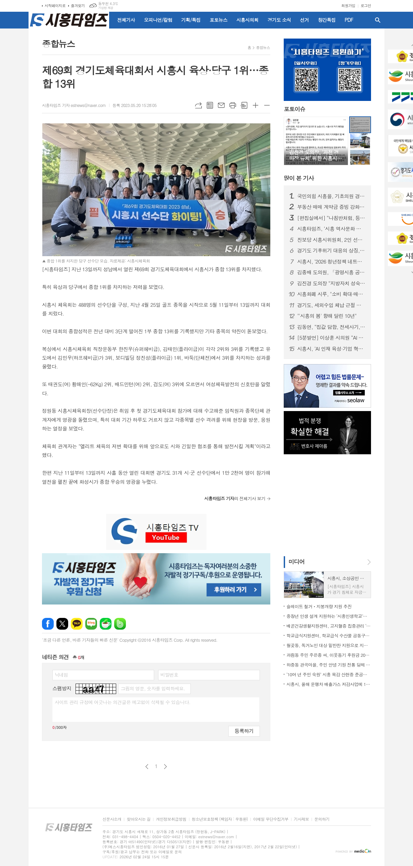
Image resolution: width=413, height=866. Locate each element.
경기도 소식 (279, 19)
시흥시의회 (247, 19)
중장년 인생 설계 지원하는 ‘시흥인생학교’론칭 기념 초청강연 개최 (328, 616)
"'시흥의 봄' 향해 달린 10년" (327, 315)
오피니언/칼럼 (158, 19)
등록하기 (244, 730)
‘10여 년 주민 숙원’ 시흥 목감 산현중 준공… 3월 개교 (328, 674)
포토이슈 (294, 109)
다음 (165, 766)
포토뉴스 (218, 19)
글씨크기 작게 (267, 105)
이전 (147, 766)
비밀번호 (169, 674)
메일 (221, 105)
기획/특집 (191, 19)
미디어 (296, 562)
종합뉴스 (263, 47)
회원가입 (348, 5)
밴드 (120, 624)
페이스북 (48, 624)
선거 (304, 19)
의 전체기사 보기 (234, 498)
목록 (209, 105)
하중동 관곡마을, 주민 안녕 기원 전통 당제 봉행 (328, 664)
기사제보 (301, 819)
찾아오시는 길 (138, 819)
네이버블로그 (91, 624)
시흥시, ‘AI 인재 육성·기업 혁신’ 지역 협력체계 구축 (331, 348)
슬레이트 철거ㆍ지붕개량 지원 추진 (319, 606)
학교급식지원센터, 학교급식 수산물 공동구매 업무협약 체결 (328, 635)
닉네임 (61, 674)
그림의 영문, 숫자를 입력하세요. (153, 688)
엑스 (62, 624)
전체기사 (126, 19)
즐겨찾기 (78, 5)
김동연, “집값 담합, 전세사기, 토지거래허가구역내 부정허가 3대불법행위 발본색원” (331, 327)
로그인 (366, 5)
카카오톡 (77, 624)
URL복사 (198, 105)
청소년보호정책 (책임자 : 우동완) (220, 819)
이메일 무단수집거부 (270, 819)
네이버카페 (105, 624)
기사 (299, 178)
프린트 (232, 105)
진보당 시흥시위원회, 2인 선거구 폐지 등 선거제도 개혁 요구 (331, 239)
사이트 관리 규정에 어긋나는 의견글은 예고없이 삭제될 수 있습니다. (122, 702)
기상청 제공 (105, 8)
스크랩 (244, 105)
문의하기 (321, 819)
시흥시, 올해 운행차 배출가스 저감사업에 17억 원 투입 (328, 684)
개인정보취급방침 (171, 819)
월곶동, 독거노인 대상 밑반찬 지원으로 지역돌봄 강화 (328, 645)
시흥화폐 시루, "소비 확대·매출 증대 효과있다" (331, 294)
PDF (349, 19)
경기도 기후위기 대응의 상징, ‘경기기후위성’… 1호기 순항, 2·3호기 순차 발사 (331, 250)
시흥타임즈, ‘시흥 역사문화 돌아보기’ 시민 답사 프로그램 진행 (331, 228)
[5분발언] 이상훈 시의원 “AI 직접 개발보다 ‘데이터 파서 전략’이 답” (331, 337)
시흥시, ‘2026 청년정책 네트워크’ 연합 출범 (331, 261)
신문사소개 (111, 819)
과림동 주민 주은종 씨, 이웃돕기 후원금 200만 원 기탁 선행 (328, 655)
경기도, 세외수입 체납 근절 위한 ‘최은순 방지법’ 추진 (331, 305)
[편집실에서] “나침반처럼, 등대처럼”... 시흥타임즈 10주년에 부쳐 (331, 218)
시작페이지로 (55, 5)
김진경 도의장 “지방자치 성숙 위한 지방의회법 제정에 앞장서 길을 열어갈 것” (331, 283)
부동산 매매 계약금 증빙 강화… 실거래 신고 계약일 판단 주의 (331, 207)
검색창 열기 (377, 20)
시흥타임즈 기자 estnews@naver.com (74, 105)
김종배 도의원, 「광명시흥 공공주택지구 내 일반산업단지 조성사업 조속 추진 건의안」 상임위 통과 (331, 272)
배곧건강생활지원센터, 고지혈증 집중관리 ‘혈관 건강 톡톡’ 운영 (328, 626)
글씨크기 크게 (255, 105)
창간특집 (327, 19)
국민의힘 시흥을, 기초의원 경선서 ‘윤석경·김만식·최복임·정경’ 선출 (331, 196)
